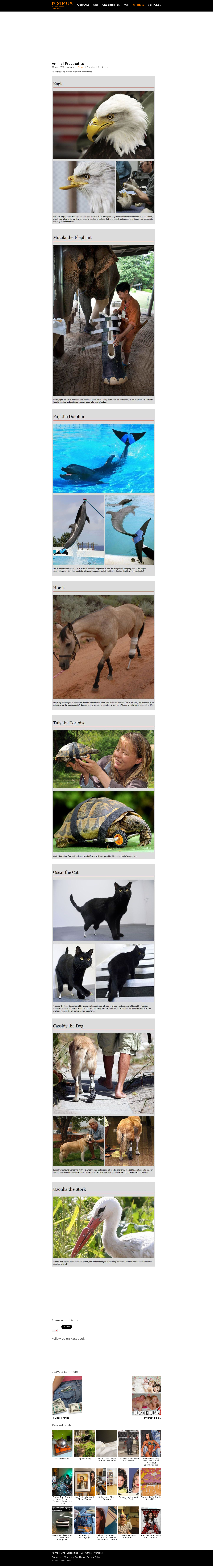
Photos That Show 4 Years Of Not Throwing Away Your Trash (62, 1500)
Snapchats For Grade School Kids (151, 1498)
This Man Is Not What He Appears (129, 1459)
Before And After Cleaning (106, 1498)
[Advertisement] (106, 36)
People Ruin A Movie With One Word (151, 1536)
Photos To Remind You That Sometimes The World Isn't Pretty (106, 1537)
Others (138, 4)
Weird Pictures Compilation (129, 1536)
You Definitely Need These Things (84, 1498)
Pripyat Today (84, 1458)
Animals (83, 4)
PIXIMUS (62, 3)
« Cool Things (61, 1417)
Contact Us (57, 1557)
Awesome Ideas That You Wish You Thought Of (62, 1537)
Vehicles (154, 4)
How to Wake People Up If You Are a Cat (106, 1459)
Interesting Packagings (84, 1536)
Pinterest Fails (150, 1417)
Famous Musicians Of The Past (129, 1498)
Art (96, 4)
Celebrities (111, 4)
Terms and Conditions (74, 1557)
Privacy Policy (93, 1557)
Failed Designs (62, 1458)
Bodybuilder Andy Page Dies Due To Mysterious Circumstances (151, 1461)
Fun (126, 4)
